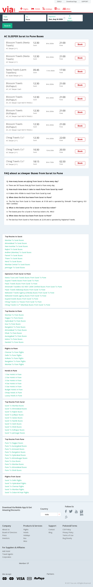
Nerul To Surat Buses (13, 261)
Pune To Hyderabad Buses (15, 455)
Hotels (25, 532)
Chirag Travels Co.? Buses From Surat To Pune (23, 302)
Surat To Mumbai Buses (14, 406)
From (5, 17)
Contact (52, 529)
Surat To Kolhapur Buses (14, 430)
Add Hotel (6, 551)
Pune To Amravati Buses (14, 449)
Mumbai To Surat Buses (14, 240)
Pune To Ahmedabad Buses (16, 467)
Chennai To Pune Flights (14, 352)
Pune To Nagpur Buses (14, 443)
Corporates (6, 557)
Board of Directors (9, 532)
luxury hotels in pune (13, 395)
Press (4, 535)
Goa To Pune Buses (13, 324)
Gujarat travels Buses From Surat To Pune (21, 299)
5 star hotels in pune (13, 386)
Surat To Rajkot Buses (14, 412)
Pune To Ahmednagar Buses (16, 458)
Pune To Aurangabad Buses (16, 446)
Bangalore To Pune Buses (15, 327)
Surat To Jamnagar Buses (15, 433)
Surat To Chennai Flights (14, 486)
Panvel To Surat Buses (14, 255)
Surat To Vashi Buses (13, 424)
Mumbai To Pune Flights (14, 364)
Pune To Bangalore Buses (15, 452)
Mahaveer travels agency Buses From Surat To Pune (25, 296)
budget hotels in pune (14, 389)
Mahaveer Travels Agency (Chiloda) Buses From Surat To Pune (29, 293)
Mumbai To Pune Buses (14, 315)
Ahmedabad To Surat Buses (16, 243)
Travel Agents (7, 554)
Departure (52, 16)
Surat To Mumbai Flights (14, 489)
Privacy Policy (68, 532)
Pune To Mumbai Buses (14, 464)
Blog (50, 532)
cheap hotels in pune (13, 392)
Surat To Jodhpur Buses (14, 415)
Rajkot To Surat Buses (14, 249)
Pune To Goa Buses (13, 461)
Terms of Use (68, 535)
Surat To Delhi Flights (13, 480)
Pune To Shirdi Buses (13, 470)
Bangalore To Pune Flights (15, 361)
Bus (24, 538)
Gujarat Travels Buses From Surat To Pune (22, 280)
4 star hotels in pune (13, 383)
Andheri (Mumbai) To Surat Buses (18, 252)
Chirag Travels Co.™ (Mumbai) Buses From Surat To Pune (27, 305)
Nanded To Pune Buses (14, 342)
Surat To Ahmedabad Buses (16, 409)
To (27, 17)
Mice (25, 541)
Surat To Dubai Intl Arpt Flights (17, 492)
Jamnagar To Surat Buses (15, 267)
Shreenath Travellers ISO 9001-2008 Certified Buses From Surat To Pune (33, 287)
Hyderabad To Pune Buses (15, 321)
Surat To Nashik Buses (14, 421)
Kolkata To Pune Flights (14, 358)
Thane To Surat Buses (13, 258)
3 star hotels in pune (13, 380)
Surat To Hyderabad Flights (15, 483)
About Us (6, 529)
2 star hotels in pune (13, 377)
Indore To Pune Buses (13, 339)
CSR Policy (67, 529)
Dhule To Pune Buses (13, 333)
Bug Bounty (67, 538)
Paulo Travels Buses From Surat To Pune (21, 283)
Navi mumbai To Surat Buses (16, 246)
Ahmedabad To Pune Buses (16, 330)
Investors (6, 538)
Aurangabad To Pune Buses (16, 336)
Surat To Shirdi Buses (13, 427)
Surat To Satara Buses (14, 418)
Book (80, 44)
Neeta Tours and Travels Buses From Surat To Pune (25, 277)
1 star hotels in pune (13, 374)
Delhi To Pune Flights (13, 355)
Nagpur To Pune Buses (14, 318)
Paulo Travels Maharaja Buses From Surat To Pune (25, 290)
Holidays (26, 535)
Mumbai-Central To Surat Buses (17, 264)
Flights (25, 529)
